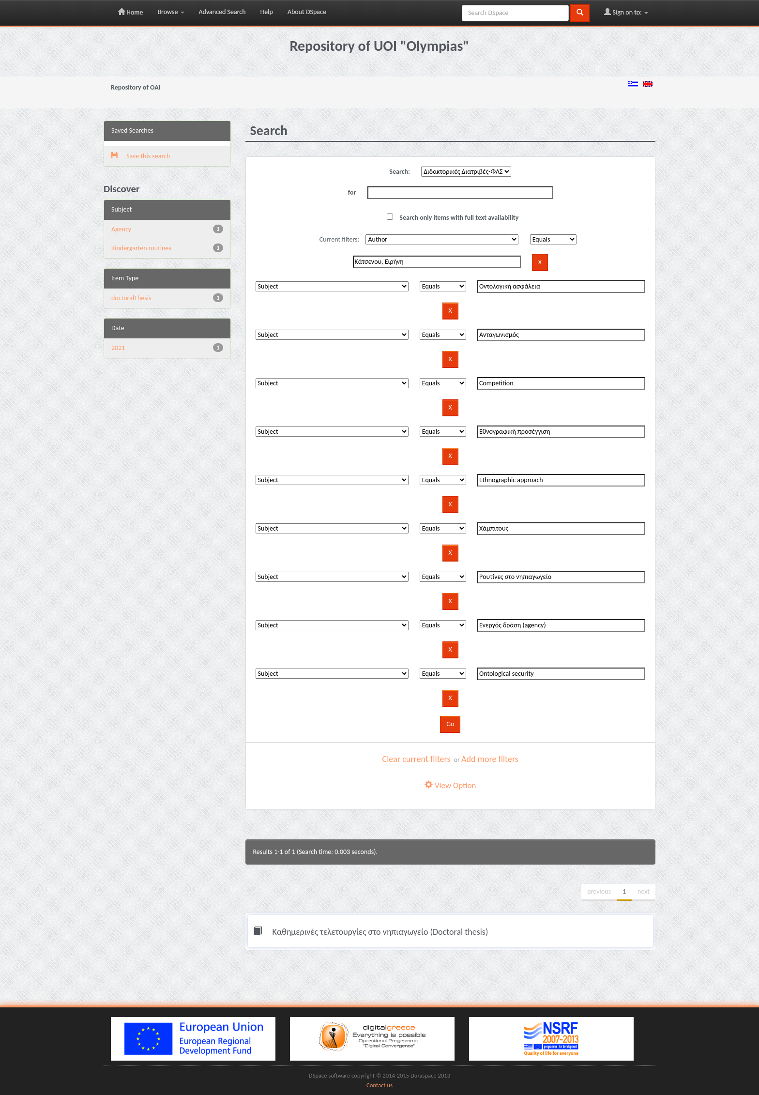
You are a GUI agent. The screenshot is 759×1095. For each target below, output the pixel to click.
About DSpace (307, 12)
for (352, 192)
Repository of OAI (135, 87)
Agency (121, 229)
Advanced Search (222, 12)
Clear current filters (416, 759)
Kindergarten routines (141, 248)
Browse (170, 12)
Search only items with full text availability (452, 217)
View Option (450, 785)
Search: (399, 171)
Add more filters (489, 759)
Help (266, 12)
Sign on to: (626, 12)
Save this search (140, 156)
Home (130, 12)
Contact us (379, 1085)
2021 (118, 348)
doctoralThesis (131, 298)
